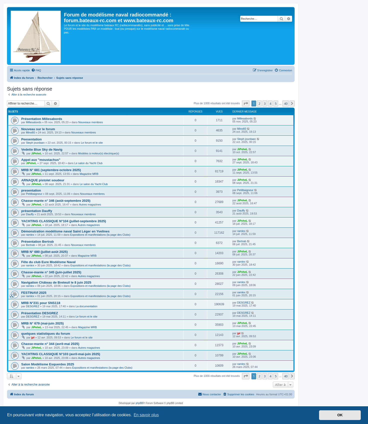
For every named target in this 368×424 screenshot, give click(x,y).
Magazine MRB (89, 173)
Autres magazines (90, 204)
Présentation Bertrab (37, 241)
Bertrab (30, 244)
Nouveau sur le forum (38, 129)
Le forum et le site (92, 142)
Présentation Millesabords (41, 119)
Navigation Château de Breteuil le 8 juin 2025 (56, 282)
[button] (245, 103)
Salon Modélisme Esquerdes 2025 (47, 364)
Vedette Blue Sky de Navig (41, 149)
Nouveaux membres (90, 122)
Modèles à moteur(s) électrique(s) (98, 153)
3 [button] (265, 103)
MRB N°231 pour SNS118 (40, 303)
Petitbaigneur (34, 193)
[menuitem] (36, 70)
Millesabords (33, 122)
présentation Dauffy (36, 211)
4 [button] (270, 103)
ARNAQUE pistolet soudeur (42, 180)
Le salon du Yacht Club (88, 163)
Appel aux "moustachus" (40, 160)
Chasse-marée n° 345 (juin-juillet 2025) (51, 272)
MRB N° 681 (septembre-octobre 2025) (51, 170)
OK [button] (340, 415)
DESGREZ (32, 306)
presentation (31, 190)
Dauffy (30, 214)
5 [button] (276, 103)
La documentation (86, 306)
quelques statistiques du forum (45, 333)
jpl (32, 337)
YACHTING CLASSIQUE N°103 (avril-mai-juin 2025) (60, 354)
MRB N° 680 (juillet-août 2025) (44, 252)
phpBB (139, 403)
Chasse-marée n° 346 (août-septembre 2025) (55, 201)
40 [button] (285, 103)
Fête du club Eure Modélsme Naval (48, 262)
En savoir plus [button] (146, 415)
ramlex (30, 234)
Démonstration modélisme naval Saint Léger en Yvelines (65, 231)
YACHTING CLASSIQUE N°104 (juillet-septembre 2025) (63, 221)
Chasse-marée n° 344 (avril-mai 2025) (50, 344)
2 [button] (259, 103)
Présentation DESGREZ (39, 313)
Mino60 (30, 132)
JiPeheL (36, 153)
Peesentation (31, 139)
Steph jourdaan (35, 142)
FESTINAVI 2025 (33, 293)
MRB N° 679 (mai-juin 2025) (42, 323)
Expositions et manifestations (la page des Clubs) (100, 234)
